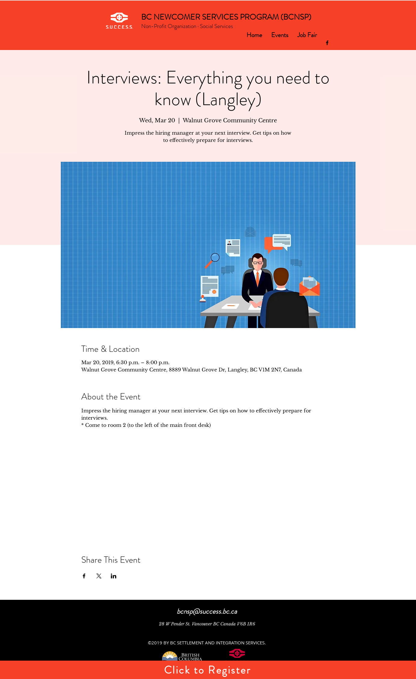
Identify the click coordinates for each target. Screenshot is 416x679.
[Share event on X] (99, 576)
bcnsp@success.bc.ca (207, 611)
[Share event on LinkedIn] (113, 576)
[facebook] (327, 43)
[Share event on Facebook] (84, 576)
